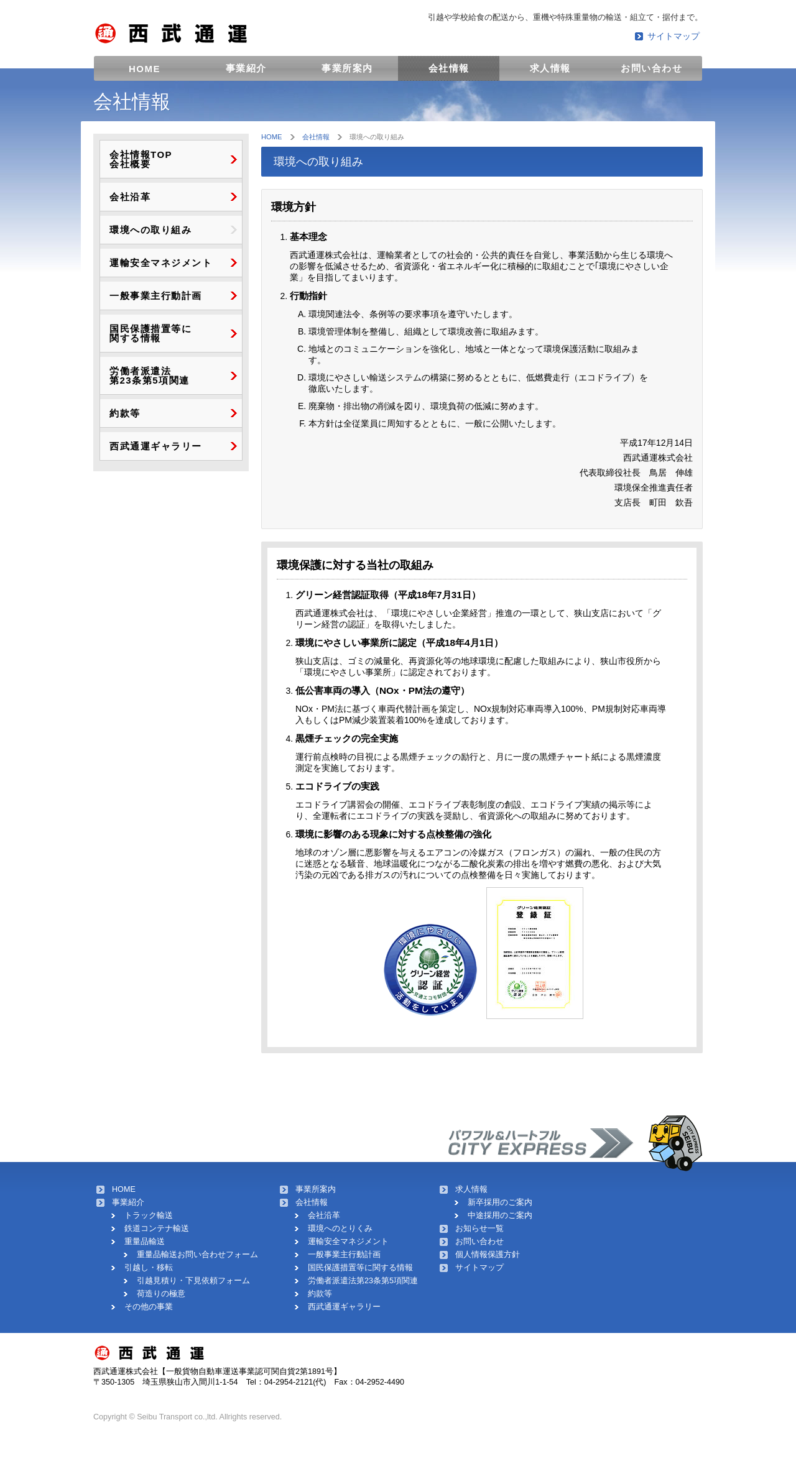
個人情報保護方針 (487, 1254)
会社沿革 (129, 196)
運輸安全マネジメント (160, 262)
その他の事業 (148, 1307)
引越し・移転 (148, 1267)
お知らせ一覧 (479, 1228)
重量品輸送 (144, 1241)
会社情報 (449, 68)
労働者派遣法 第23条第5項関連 (149, 375)
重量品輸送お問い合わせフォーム (197, 1254)
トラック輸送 (148, 1215)
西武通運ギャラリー (155, 446)
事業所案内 (347, 68)
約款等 (125, 413)
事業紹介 (246, 68)
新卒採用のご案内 (500, 1202)
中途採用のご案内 (500, 1215)
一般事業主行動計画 (155, 295)
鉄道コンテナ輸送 (156, 1228)
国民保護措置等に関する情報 (360, 1267)
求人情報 (550, 68)
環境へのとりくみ (340, 1228)
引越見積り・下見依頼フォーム (193, 1280)
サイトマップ (673, 36)
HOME (144, 68)
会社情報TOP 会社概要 (140, 159)
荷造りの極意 (161, 1293)
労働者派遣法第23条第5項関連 (363, 1280)
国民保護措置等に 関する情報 (150, 333)
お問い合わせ (651, 68)
